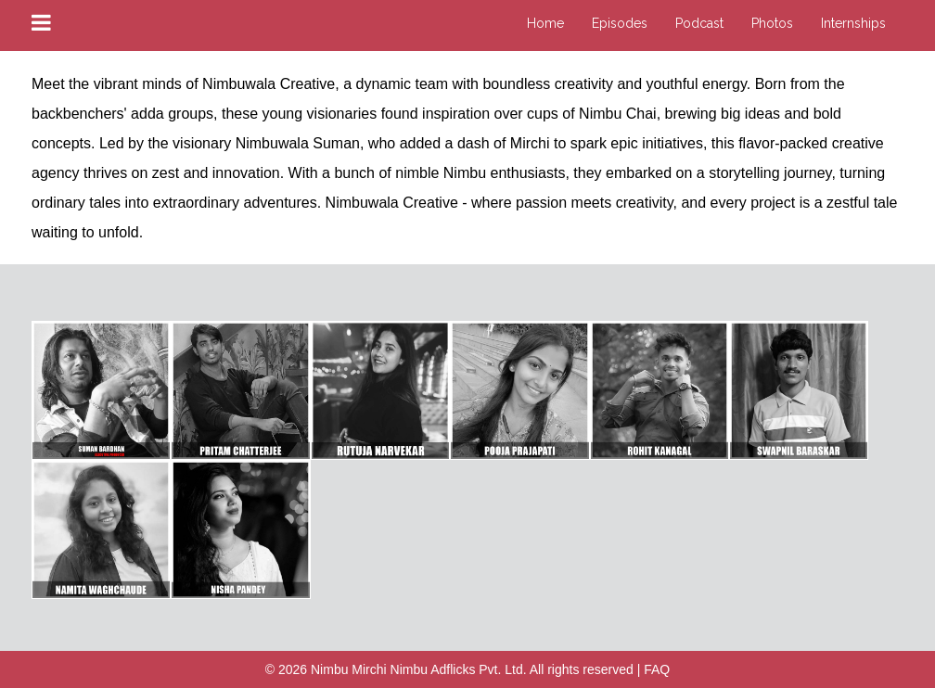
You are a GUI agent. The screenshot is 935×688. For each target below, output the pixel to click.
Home (545, 23)
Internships (853, 23)
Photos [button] (772, 23)
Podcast (699, 23)
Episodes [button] (619, 23)
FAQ (657, 669)
